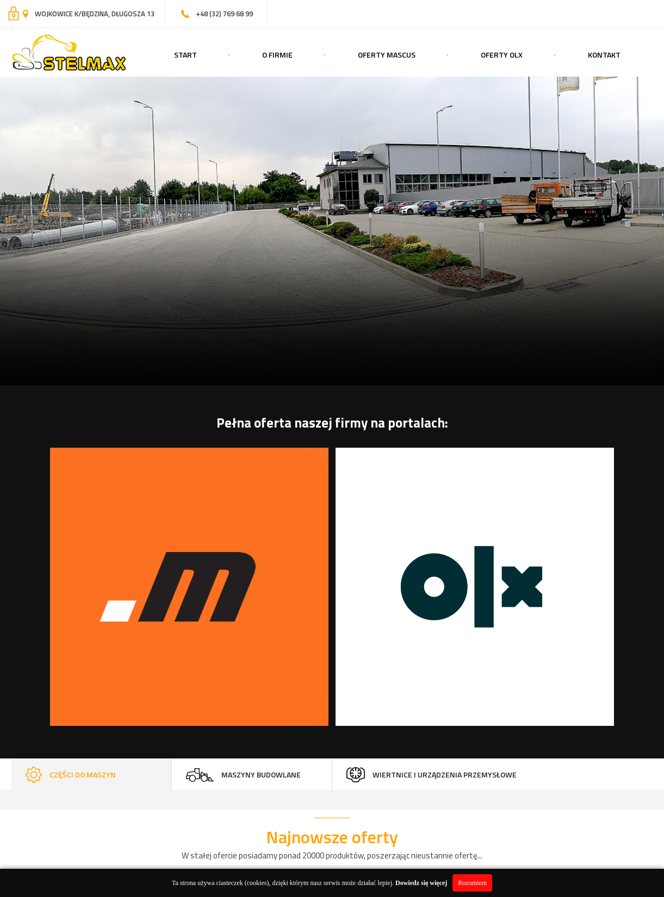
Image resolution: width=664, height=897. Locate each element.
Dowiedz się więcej (421, 883)
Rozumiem (472, 883)
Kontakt (604, 54)
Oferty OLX (502, 54)
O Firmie (277, 54)
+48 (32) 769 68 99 (224, 13)
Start (185, 54)
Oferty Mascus (386, 54)
